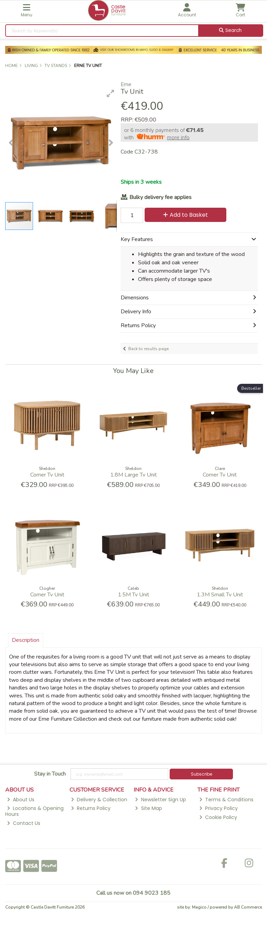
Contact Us (23, 823)
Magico (199, 907)
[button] (110, 93)
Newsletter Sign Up (160, 799)
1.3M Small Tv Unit (220, 594)
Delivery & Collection (99, 799)
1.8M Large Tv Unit (133, 475)
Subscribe (201, 774)
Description (25, 640)
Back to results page (148, 348)
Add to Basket (185, 215)
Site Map (148, 808)
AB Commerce (248, 907)
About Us (20, 799)
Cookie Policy (218, 817)
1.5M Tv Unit (133, 594)
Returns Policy (91, 808)
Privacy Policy (218, 808)
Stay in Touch (50, 774)
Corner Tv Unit (47, 475)
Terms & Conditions (226, 799)
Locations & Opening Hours (34, 811)
